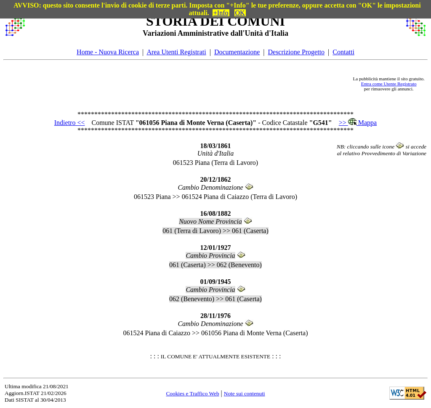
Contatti (343, 52)
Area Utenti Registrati (176, 52)
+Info (221, 12)
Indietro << (69, 122)
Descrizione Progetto (296, 52)
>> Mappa (358, 122)
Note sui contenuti (244, 393)
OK (240, 12)
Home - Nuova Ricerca (108, 52)
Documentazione (237, 52)
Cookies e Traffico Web (192, 393)
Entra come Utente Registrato (389, 83)
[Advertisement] (189, 84)
